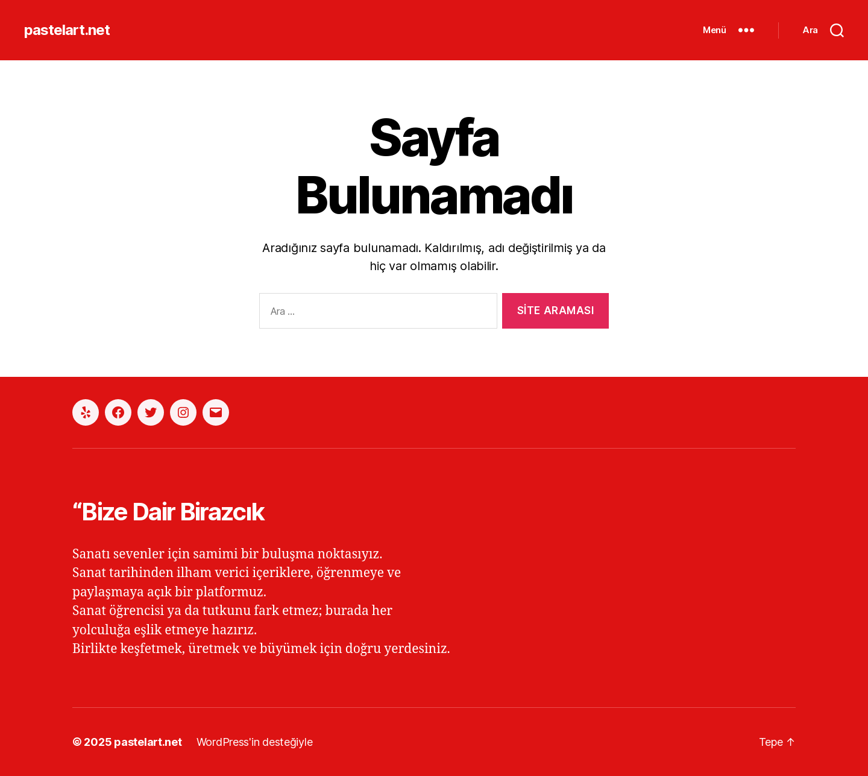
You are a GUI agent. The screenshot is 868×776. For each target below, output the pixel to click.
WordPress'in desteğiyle (255, 742)
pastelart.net (67, 30)
